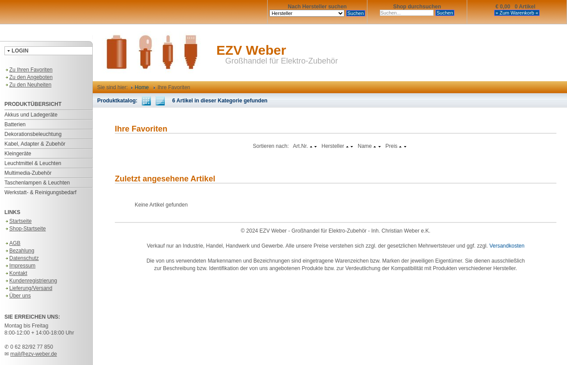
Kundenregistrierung (30, 281)
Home (140, 87)
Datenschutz (21, 258)
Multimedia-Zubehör (28, 173)
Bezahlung (19, 251)
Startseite (18, 221)
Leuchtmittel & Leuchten (32, 163)
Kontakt (15, 273)
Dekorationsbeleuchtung (32, 134)
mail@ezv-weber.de (33, 354)
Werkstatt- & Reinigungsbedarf (40, 192)
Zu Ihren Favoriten (28, 70)
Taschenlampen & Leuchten (37, 183)
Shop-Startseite (25, 229)
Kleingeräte (17, 154)
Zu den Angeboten (28, 77)
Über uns (17, 296)
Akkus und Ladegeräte (30, 115)
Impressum (19, 266)
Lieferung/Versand (28, 288)
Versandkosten (506, 246)
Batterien (15, 124)
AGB (12, 243)
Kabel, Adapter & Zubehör (34, 144)
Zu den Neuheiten (27, 85)
